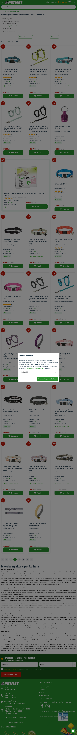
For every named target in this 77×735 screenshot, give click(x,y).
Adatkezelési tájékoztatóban (35, 368)
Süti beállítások (25, 372)
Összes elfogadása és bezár (47, 379)
